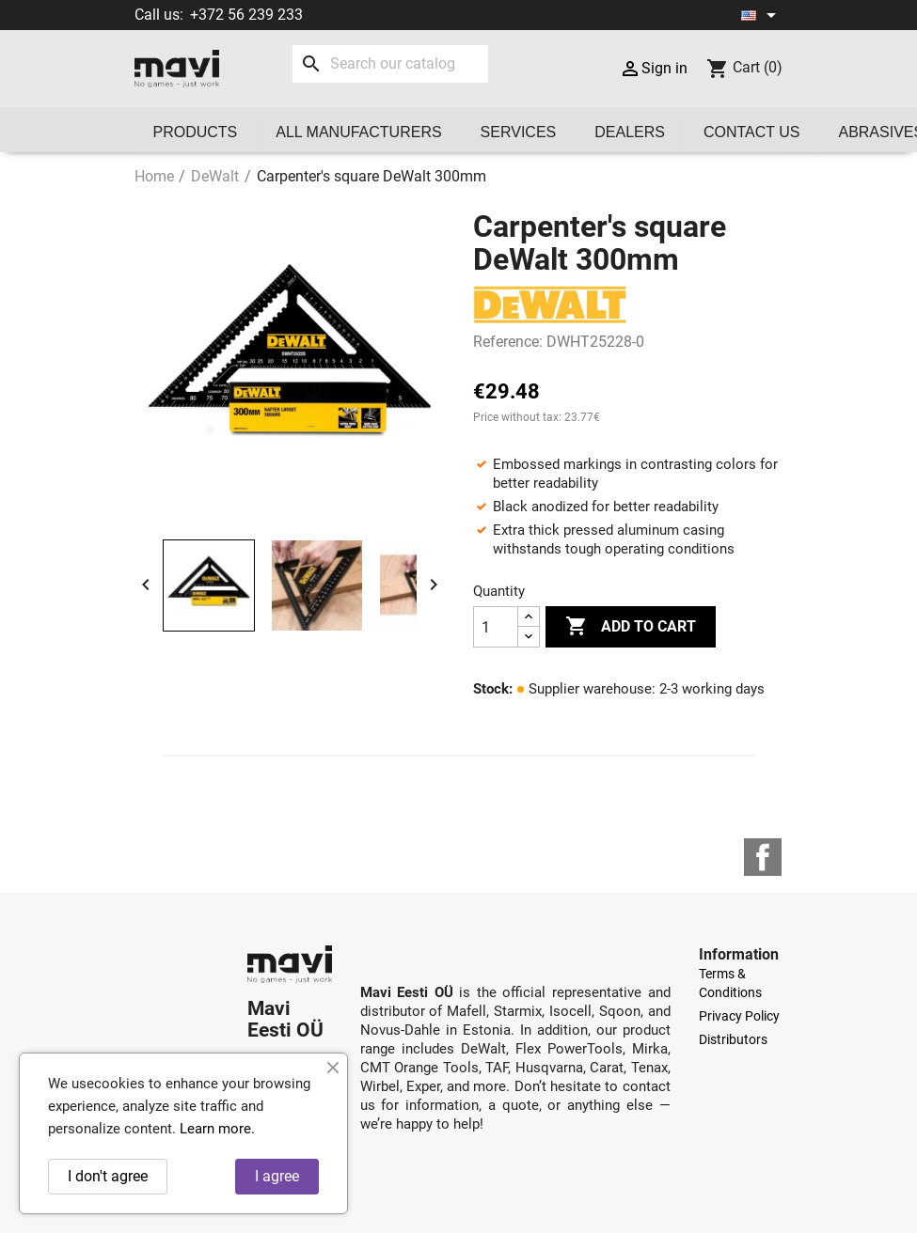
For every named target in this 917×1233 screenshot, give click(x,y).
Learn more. (217, 1128)
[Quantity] (495, 627)
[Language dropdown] (762, 15)
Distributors (733, 1039)
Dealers (629, 132)
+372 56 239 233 (246, 14)
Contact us (752, 132)
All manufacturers (358, 132)
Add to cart (630, 627)
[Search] (390, 64)
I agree (277, 1176)
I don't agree (108, 1176)
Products (195, 132)
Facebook (763, 857)
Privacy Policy (739, 1015)
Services (519, 132)
